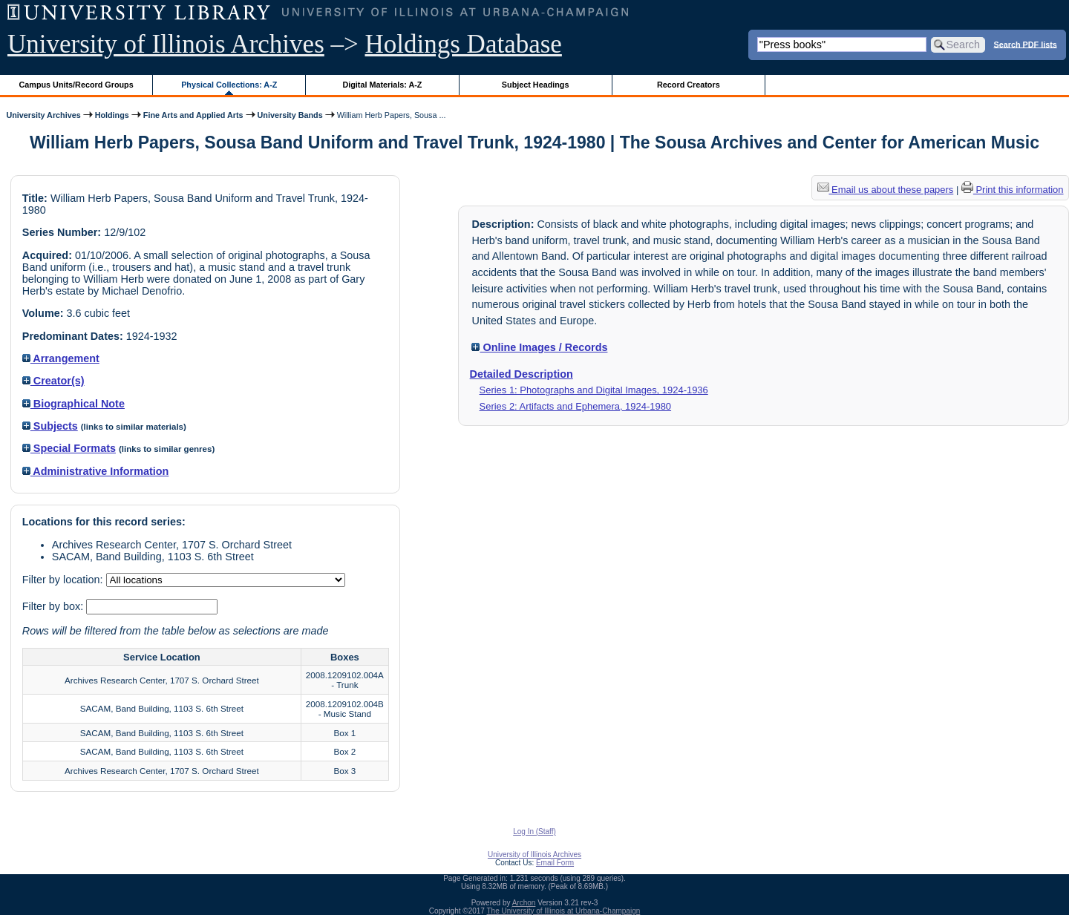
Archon (524, 903)
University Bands (290, 115)
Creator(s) (53, 381)
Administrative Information (95, 471)
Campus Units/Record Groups (76, 84)
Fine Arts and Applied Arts (193, 115)
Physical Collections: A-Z (229, 84)
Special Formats (69, 448)
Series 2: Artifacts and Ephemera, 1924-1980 (576, 406)
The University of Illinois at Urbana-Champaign (564, 911)
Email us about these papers (885, 189)
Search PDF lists (1025, 43)
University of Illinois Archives (165, 44)
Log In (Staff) (534, 831)
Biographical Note (73, 404)
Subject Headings (535, 84)
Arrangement (60, 358)
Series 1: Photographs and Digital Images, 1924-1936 (594, 390)
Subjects (50, 426)
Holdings (112, 115)
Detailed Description (521, 374)
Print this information (1012, 189)
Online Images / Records (539, 347)
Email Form (555, 863)
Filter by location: (64, 580)
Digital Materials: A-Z (382, 84)
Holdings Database (463, 44)
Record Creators (688, 84)
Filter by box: (54, 606)
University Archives (43, 115)
